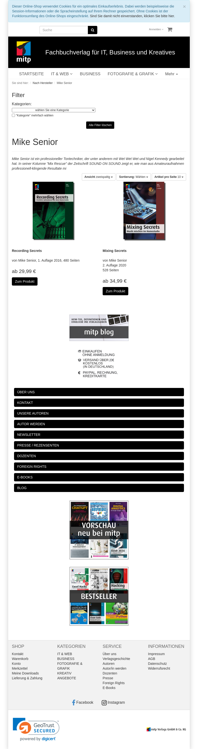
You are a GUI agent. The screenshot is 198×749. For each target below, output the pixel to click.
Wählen (133, 177)
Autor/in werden (114, 668)
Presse (108, 678)
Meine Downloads (25, 673)
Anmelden (156, 29)
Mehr (171, 74)
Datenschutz (157, 664)
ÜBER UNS (26, 392)
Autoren (108, 664)
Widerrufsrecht (159, 668)
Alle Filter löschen (100, 125)
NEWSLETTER (28, 435)
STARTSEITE (31, 74)
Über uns (109, 654)
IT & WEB (62, 74)
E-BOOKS (25, 477)
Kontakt (17, 654)
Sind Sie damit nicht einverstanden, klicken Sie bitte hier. (132, 16)
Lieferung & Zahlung (27, 678)
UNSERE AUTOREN (33, 413)
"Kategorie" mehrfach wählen (34, 115)
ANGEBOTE (66, 678)
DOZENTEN (26, 456)
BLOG (22, 488)
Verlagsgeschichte (116, 659)
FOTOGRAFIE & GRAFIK (133, 74)
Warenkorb (20, 659)
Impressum (156, 654)
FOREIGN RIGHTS (31, 467)
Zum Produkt (24, 281)
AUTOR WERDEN (31, 424)
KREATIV (64, 673)
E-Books (109, 688)
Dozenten (110, 673)
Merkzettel (20, 668)
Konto (16, 664)
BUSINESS (90, 74)
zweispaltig (98, 177)
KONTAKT (25, 403)
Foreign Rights (114, 683)
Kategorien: (22, 104)
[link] (36, 729)
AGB (151, 659)
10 (168, 177)
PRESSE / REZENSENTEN (38, 445)
